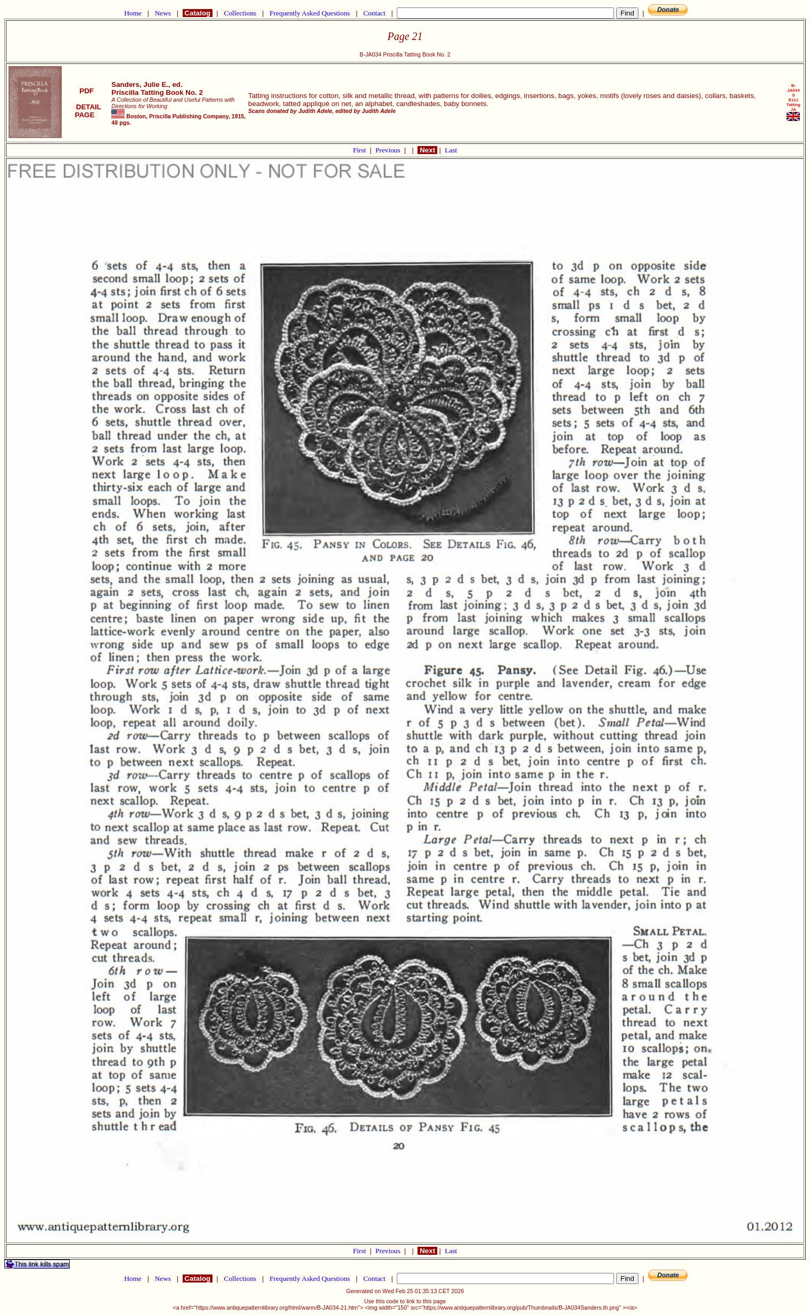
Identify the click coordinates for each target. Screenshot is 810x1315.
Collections (240, 13)
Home (132, 13)
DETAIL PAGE (86, 111)
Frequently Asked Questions (310, 13)
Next (427, 150)
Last (451, 150)
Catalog (197, 13)
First (360, 150)
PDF (87, 91)
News (163, 13)
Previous (388, 150)
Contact (374, 13)
